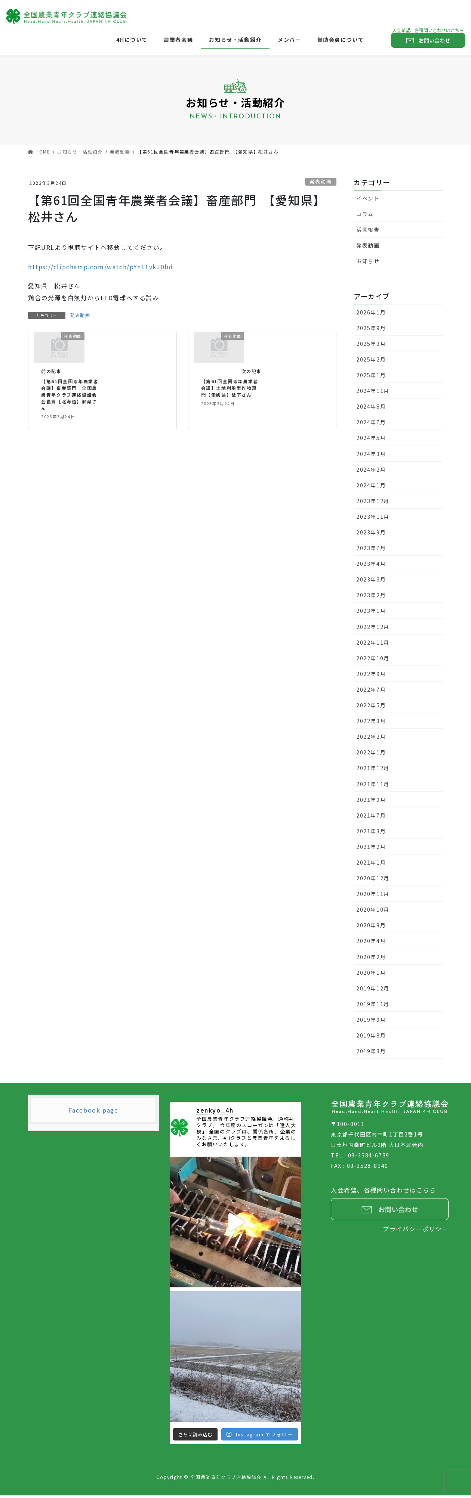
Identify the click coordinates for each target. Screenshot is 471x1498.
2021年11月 (373, 786)
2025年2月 (371, 361)
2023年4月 (371, 566)
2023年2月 (371, 597)
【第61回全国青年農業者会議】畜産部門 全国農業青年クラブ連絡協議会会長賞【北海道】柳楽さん (71, 397)
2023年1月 (371, 613)
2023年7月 (371, 550)
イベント (367, 200)
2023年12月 (373, 503)
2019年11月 (373, 1006)
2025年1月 (371, 377)
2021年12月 (373, 770)
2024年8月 (371, 409)
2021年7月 (371, 817)
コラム (365, 216)
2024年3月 (371, 456)
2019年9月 (371, 1022)
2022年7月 (371, 691)
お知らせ (367, 263)
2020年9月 (371, 927)
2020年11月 (373, 896)
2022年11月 (373, 644)
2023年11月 (373, 518)
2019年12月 (373, 990)
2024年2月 (371, 471)
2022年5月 (371, 707)
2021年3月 (371, 833)
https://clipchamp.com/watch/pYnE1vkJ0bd (100, 268)
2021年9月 (371, 802)
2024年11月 (373, 393)
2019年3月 (371, 1053)
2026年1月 (371, 314)
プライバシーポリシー (416, 1230)
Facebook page (93, 1112)
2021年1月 (371, 864)
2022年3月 (371, 723)
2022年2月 (371, 739)
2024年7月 (371, 424)
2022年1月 (371, 755)
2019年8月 (371, 1037)
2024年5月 (371, 440)
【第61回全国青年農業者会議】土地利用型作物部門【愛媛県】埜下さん (231, 390)
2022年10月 (373, 660)
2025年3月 (371, 346)
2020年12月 (373, 880)
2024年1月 (371, 487)
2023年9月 (371, 534)
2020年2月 (371, 959)
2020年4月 (371, 943)
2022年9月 (371, 676)
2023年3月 (371, 582)
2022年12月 (373, 629)
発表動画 (321, 183)
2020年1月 (371, 974)
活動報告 (367, 232)
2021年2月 (371, 849)
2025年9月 (371, 330)
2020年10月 (373, 912)
